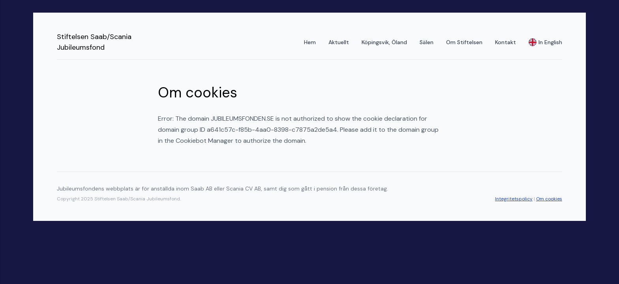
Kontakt (505, 42)
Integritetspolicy (514, 199)
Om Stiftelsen (464, 42)
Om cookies (549, 199)
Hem (310, 42)
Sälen (426, 42)
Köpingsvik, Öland (384, 42)
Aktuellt (338, 42)
